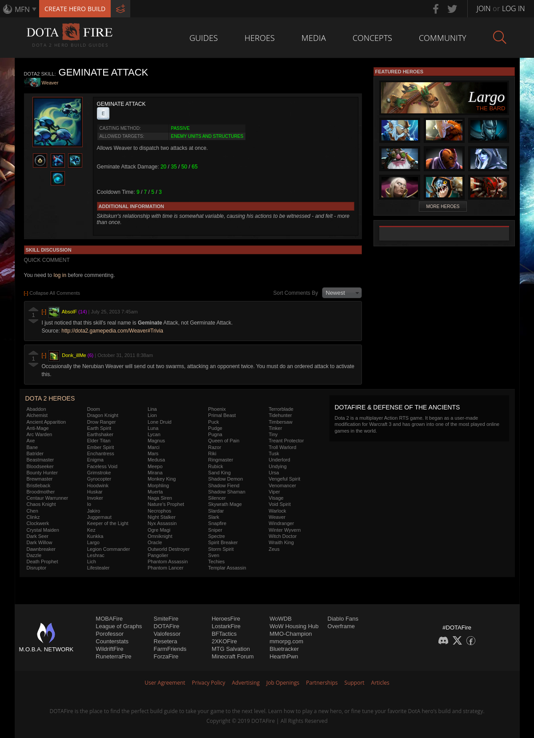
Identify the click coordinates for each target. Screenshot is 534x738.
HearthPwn (283, 656)
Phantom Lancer (166, 567)
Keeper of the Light (107, 523)
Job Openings (282, 682)
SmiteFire (166, 618)
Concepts (372, 37)
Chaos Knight (41, 504)
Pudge (215, 428)
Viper (274, 491)
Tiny (273, 434)
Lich (91, 561)
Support (355, 682)
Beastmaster (40, 459)
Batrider (35, 453)
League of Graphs (119, 626)
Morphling (158, 485)
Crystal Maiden (43, 530)
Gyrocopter (99, 478)
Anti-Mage (38, 428)
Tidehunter (280, 415)
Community (442, 37)
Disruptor (37, 567)
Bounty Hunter (42, 472)
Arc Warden (39, 434)
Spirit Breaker (223, 542)
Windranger (281, 523)
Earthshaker (100, 434)
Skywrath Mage (225, 504)
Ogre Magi (159, 530)
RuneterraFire (113, 656)
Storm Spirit (220, 549)
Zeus (274, 549)
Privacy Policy (208, 682)
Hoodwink (97, 485)
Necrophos (159, 510)
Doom (93, 409)
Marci (154, 447)
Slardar (216, 510)
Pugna (215, 434)
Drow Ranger (101, 422)
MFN (22, 9)
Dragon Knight (102, 415)
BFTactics (224, 633)
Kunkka (95, 536)
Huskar (95, 491)
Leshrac (95, 555)
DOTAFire (167, 626)
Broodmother (41, 491)
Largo (93, 542)
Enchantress (100, 453)
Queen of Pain (223, 440)
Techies (216, 561)
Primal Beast (222, 415)
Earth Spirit (99, 428)
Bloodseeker (40, 466)
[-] (44, 312)
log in (59, 275)
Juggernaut (99, 517)
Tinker (275, 428)
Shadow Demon (225, 478)
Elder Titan (99, 440)
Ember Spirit (100, 447)
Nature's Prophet (166, 504)
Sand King (219, 472)
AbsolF (69, 311)
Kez (91, 530)
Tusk (274, 453)
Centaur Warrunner (47, 498)
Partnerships (321, 682)
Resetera (165, 641)
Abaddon (36, 409)
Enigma (95, 459)
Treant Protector (286, 440)
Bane (32, 447)
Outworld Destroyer (169, 549)
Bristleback (39, 485)
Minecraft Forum (233, 656)
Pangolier (158, 555)
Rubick (215, 466)
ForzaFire (166, 656)
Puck (213, 422)
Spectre (216, 536)
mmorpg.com (286, 641)
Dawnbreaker (41, 549)
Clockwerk (38, 523)
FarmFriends (170, 649)
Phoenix (217, 409)
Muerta (155, 491)
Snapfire (217, 523)
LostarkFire (226, 626)
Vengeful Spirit (284, 478)
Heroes (260, 37)
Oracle (155, 542)
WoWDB (280, 618)
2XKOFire (224, 641)
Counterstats (112, 641)
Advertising (246, 682)
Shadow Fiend (223, 485)
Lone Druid (160, 422)
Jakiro (93, 510)
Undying (277, 466)
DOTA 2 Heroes (50, 398)
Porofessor (110, 633)
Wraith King (281, 542)
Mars (153, 453)
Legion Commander (108, 549)
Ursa (274, 472)
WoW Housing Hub (293, 626)
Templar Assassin (227, 567)
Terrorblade (281, 409)
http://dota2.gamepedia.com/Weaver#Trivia (112, 331)
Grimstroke (99, 472)
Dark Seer (38, 536)
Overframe (341, 626)
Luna (153, 428)
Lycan (154, 434)
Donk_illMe (74, 355)
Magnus (156, 440)
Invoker (95, 498)
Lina (152, 409)
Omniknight (160, 536)
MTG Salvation (231, 649)
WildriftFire (109, 649)
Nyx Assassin (162, 523)
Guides (203, 37)
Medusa (156, 459)
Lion (152, 415)
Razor (214, 447)
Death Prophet (42, 561)
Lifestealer (98, 567)
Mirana (155, 472)
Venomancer (282, 485)
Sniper (215, 530)
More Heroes (442, 206)
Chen (32, 510)
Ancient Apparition (46, 422)
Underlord (279, 459)
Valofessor (167, 633)
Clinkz (33, 517)
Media (313, 37)
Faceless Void (102, 466)
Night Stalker (162, 517)
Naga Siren (160, 498)
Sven (213, 555)
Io (89, 504)
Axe (31, 440)
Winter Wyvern (285, 530)
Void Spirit (280, 504)
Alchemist (37, 415)
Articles (380, 682)
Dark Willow (39, 542)
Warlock (277, 510)
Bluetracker (284, 649)
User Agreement (165, 682)
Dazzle (34, 555)
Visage (276, 498)
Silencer (217, 498)
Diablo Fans (343, 618)
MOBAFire (109, 618)
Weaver (50, 83)
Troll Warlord (282, 447)
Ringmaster (220, 459)
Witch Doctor (283, 536)
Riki (212, 453)
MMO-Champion (290, 633)
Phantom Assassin (168, 561)
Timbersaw (280, 422)
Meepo (155, 466)
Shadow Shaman (226, 491)
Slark (213, 517)
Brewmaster (40, 478)
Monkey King (162, 478)
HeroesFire (226, 618)
